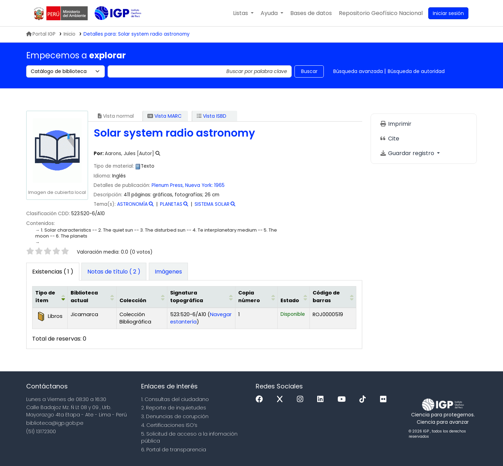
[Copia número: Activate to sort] (256, 296)
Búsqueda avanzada (358, 71)
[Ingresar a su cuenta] (448, 13)
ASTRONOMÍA (132, 204)
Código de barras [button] (326, 296)
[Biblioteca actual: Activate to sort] (92, 296)
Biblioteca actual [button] (84, 296)
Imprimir (395, 124)
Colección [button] (132, 300)
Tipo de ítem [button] (45, 296)
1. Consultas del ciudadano (175, 399)
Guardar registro (408, 153)
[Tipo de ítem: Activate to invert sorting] (50, 296)
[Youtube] (343, 399)
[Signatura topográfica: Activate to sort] (201, 296)
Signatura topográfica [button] (186, 296)
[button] (243, 13)
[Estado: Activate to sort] (293, 296)
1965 (219, 185)
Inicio (69, 34)
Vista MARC (164, 115)
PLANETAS (171, 204)
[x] (281, 399)
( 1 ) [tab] (52, 272)
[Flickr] (385, 399)
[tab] (113, 272)
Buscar (309, 71)
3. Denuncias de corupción (175, 416)
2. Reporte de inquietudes (173, 407)
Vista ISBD (211, 115)
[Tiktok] (364, 399)
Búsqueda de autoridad (416, 71)
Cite (389, 138)
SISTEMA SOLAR (212, 204)
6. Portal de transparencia (173, 449)
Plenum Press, (168, 185)
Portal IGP (41, 34)
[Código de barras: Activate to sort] (332, 296)
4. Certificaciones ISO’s (169, 425)
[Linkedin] (322, 399)
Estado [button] (289, 300)
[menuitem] (380, 13)
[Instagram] (302, 399)
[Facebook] (261, 399)
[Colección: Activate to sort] (141, 296)
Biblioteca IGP (112, 27)
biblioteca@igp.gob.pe (54, 423)
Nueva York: (199, 185)
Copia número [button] (249, 296)
